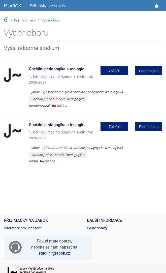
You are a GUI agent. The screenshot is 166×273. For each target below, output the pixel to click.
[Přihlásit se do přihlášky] (156, 6)
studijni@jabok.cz (54, 253)
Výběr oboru (51, 20)
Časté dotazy (97, 228)
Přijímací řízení (25, 20)
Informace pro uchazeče (23, 228)
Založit (114, 71)
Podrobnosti (148, 71)
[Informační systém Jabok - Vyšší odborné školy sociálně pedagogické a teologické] (12, 6)
